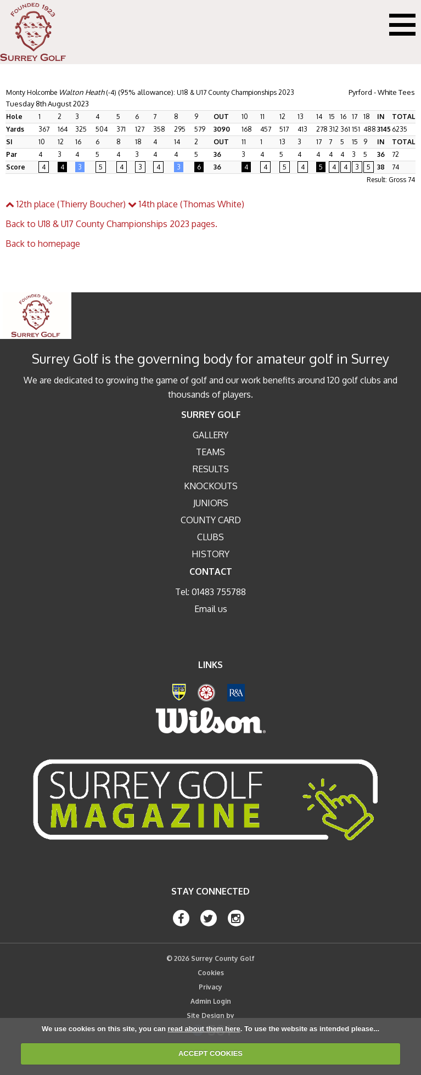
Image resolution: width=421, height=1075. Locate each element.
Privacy (210, 987)
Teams (210, 451)
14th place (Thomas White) (186, 204)
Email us (210, 608)
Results (211, 468)
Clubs (210, 536)
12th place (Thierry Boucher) (65, 204)
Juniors (210, 502)
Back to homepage (42, 243)
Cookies (211, 973)
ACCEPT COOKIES (210, 1053)
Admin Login (210, 1001)
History (210, 553)
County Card (211, 519)
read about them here (203, 1029)
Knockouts (211, 485)
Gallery (210, 434)
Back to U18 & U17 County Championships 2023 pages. (111, 223)
